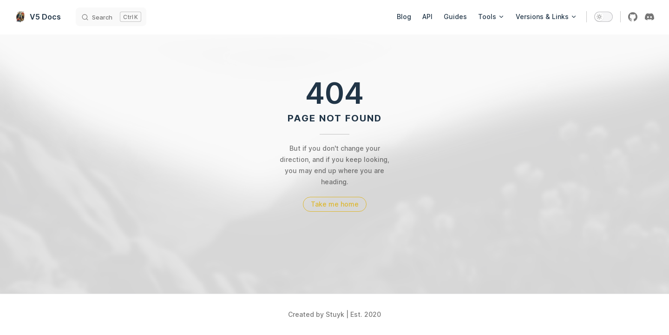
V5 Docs (38, 16)
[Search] (111, 16)
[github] (632, 16)
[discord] (649, 16)
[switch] (603, 17)
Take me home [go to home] (335, 204)
